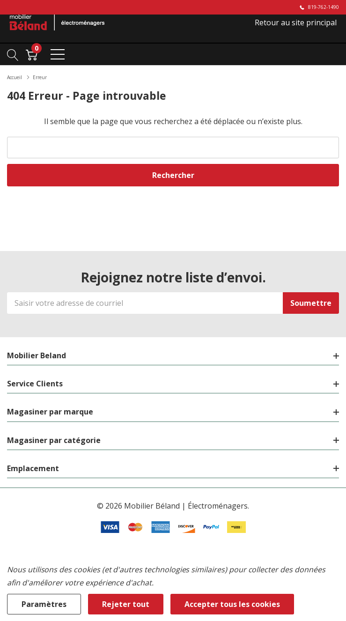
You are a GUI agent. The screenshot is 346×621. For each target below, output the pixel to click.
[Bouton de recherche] (13, 53)
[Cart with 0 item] (31, 53)
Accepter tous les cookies (232, 604)
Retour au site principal (296, 22)
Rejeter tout (125, 604)
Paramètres (44, 604)
